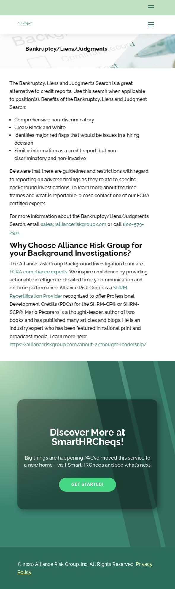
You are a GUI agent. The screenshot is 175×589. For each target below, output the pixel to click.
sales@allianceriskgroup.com (52, 224)
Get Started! (87, 484)
